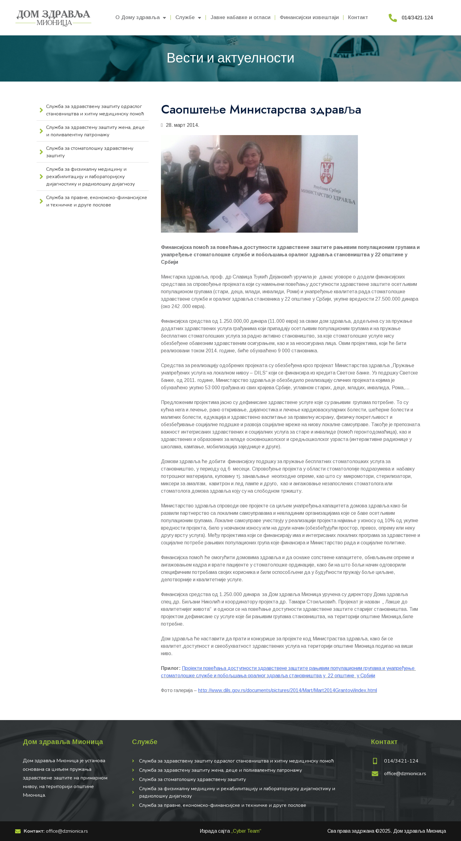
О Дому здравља (140, 17)
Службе (188, 17)
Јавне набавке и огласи (240, 17)
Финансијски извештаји (309, 17)
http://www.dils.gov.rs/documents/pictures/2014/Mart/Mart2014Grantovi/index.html (287, 690)
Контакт (358, 17)
